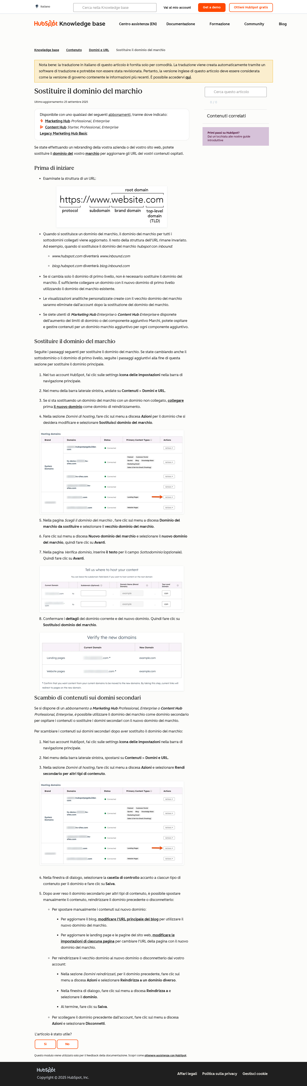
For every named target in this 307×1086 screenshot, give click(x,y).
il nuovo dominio (68, 407)
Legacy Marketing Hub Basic (63, 133)
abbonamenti (119, 115)
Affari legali (187, 1074)
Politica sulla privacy (219, 1074)
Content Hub (55, 127)
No (67, 1044)
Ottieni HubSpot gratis (251, 7)
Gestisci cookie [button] (255, 1074)
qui (188, 77)
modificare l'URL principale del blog (128, 919)
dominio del (63, 153)
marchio (92, 153)
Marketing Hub (57, 121)
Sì (45, 1044)
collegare (176, 400)
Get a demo (212, 7)
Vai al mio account (177, 8)
